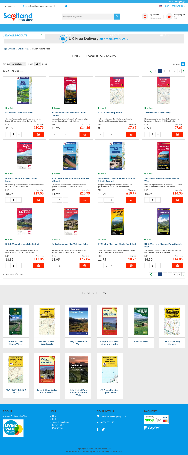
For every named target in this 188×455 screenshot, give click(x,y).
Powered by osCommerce (110, 451)
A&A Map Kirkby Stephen (172, 342)
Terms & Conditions (60, 422)
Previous (151, 71)
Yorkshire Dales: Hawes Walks (15, 342)
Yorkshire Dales (141, 341)
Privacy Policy (58, 425)
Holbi (95, 451)
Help (54, 416)
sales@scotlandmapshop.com (38, 6)
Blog (69, 27)
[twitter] (66, 6)
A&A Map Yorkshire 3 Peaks (16, 390)
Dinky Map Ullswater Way (78, 342)
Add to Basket (38, 134)
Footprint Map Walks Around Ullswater (109, 342)
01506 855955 (11, 6)
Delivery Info (57, 428)
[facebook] (58, 6)
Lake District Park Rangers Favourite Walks (78, 392)
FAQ (54, 419)
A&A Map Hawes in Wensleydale (47, 342)
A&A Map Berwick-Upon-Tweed (110, 391)
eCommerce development (78, 451)
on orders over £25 (97, 38)
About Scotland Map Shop (16, 416)
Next (183, 71)
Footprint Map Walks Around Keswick (47, 391)
